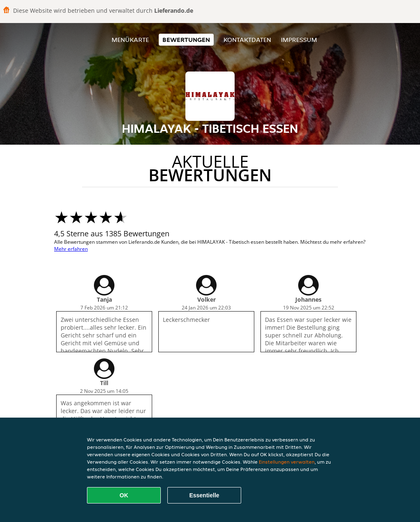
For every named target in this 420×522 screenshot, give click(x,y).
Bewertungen (186, 39)
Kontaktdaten (247, 39)
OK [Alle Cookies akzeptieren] (124, 495)
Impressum (299, 39)
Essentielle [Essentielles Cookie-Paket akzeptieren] (204, 495)
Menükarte (130, 39)
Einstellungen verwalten (287, 462)
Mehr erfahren (71, 248)
